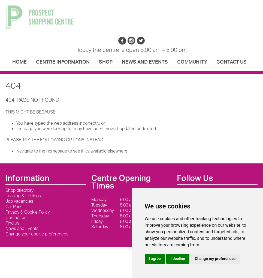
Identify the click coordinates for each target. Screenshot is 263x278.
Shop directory (19, 190)
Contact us (231, 62)
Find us (12, 223)
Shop (106, 62)
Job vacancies (19, 201)
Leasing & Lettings (23, 195)
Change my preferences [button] (215, 258)
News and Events (145, 62)
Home (19, 62)
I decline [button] (178, 258)
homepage (56, 151)
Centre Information (63, 62)
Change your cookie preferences (36, 234)
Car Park (13, 206)
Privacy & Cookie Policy (27, 212)
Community (192, 62)
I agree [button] (155, 258)
